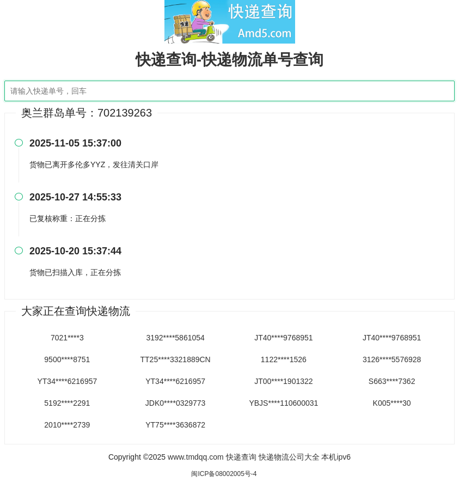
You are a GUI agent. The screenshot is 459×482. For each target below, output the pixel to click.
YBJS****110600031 (283, 403)
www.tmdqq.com (196, 457)
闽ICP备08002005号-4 (223, 474)
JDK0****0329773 (175, 403)
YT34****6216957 (67, 381)
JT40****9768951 (283, 337)
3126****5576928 (392, 359)
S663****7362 (392, 381)
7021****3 (67, 337)
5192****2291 (67, 403)
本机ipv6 (336, 457)
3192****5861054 (175, 337)
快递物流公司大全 (289, 457)
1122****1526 (284, 359)
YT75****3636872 (175, 424)
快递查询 (241, 457)
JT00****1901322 (283, 381)
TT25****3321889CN (175, 359)
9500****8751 (67, 359)
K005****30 (392, 403)
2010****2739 (67, 424)
